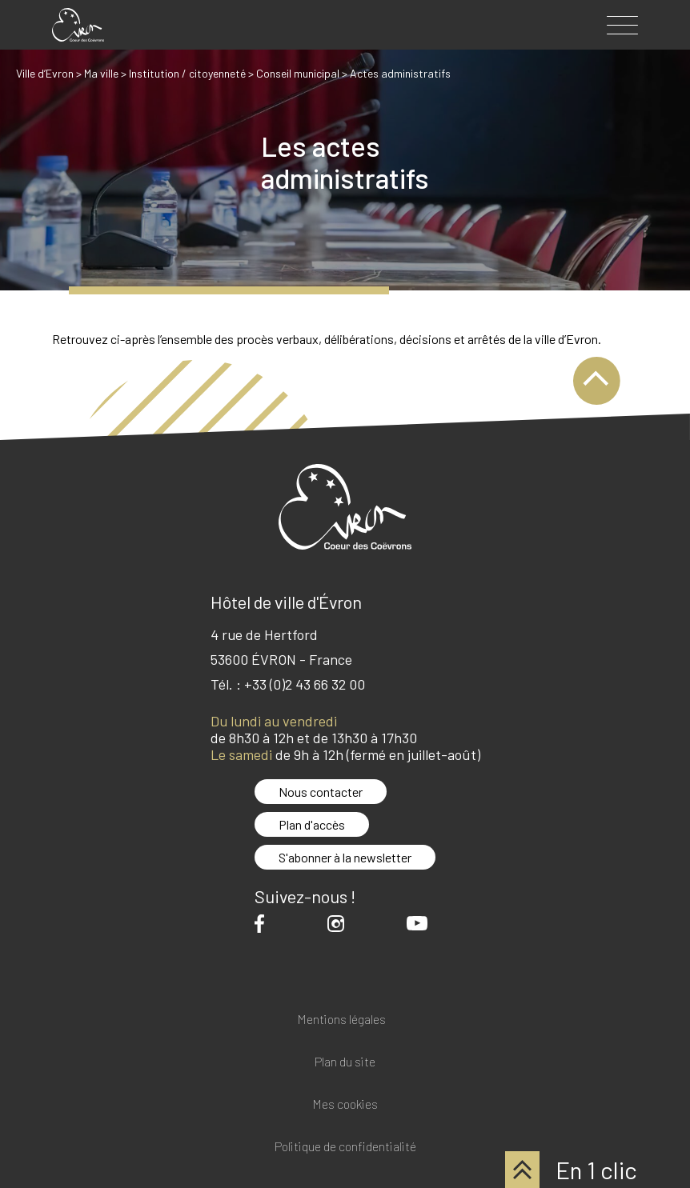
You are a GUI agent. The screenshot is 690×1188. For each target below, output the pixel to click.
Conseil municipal (297, 73)
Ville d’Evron (45, 73)
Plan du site (345, 1062)
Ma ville (101, 73)
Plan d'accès (312, 824)
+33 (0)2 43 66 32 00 (304, 684)
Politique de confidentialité (345, 1147)
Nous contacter (321, 791)
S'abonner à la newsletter (345, 857)
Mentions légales (341, 1019)
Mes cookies (345, 1104)
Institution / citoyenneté (187, 73)
